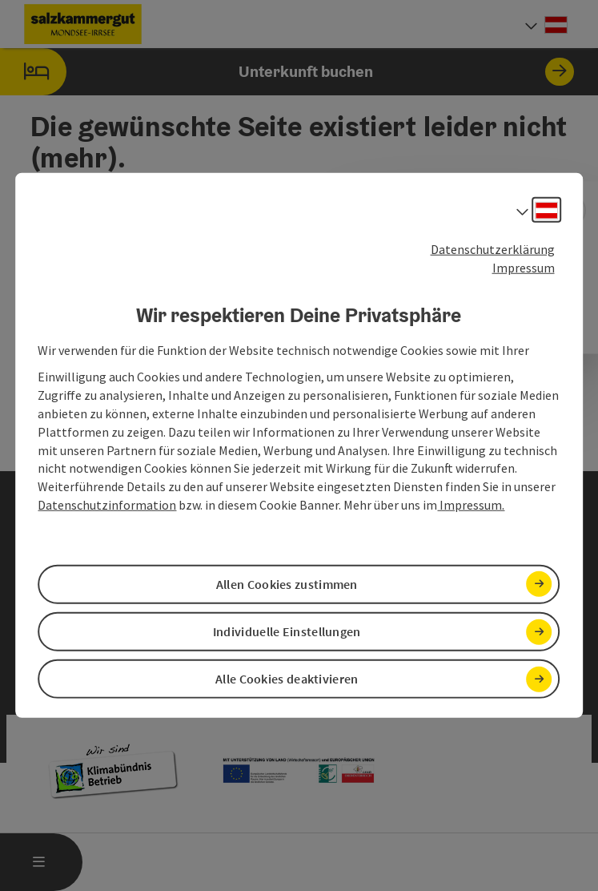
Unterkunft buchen (287, 71)
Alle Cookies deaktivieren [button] (287, 679)
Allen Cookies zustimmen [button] (287, 584)
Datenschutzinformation (107, 505)
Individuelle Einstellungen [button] (287, 631)
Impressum (523, 268)
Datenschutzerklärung (493, 249)
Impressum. (470, 505)
